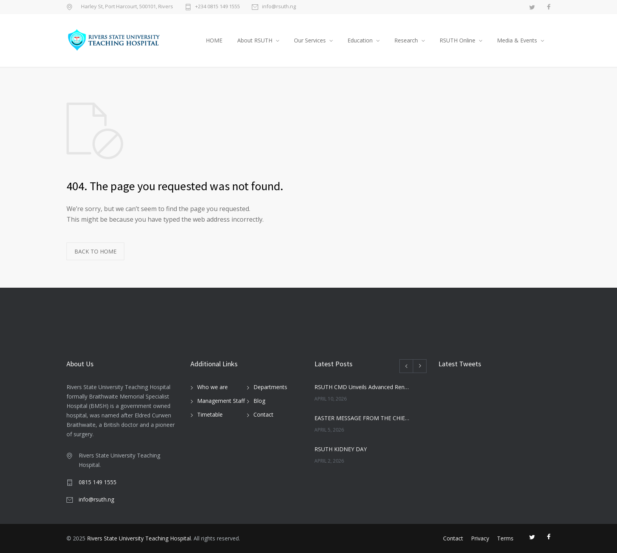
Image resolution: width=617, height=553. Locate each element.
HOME (214, 40)
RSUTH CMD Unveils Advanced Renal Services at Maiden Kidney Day (362, 387)
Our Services (310, 40)
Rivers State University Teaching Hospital (139, 538)
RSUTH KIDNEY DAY (340, 449)
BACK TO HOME (95, 251)
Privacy (480, 538)
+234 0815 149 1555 (217, 7)
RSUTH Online (457, 40)
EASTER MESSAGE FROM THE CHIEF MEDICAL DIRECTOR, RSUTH (362, 418)
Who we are (212, 387)
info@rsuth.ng (279, 7)
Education (360, 40)
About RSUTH (254, 40)
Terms (505, 538)
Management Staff (221, 400)
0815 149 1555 (97, 482)
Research (406, 40)
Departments (270, 387)
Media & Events (517, 40)
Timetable (210, 414)
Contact (263, 414)
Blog (259, 400)
